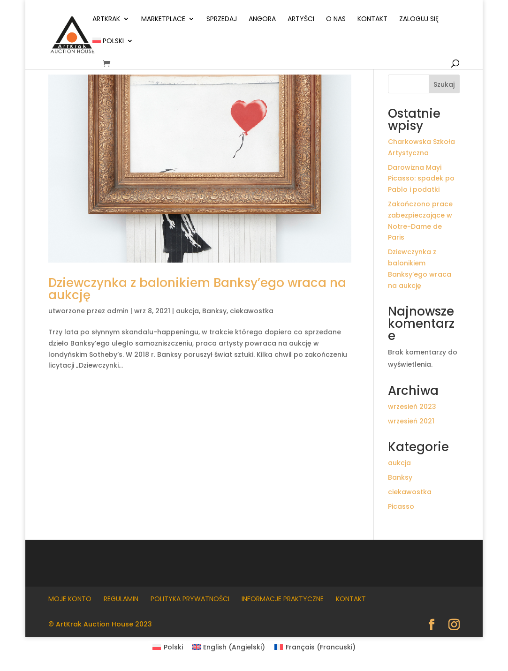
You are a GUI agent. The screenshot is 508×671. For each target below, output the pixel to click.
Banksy (214, 311)
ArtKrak (106, 19)
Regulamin (121, 598)
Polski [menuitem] (173, 647)
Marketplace (163, 19)
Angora (262, 19)
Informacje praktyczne (283, 598)
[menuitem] (112, 49)
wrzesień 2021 (411, 421)
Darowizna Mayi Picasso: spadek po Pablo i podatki (421, 179)
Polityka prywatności (190, 598)
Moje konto (69, 598)
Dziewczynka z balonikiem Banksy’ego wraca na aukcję (197, 288)
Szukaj (444, 84)
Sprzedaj (221, 19)
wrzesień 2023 (412, 406)
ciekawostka (251, 311)
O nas (336, 19)
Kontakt (372, 19)
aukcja (187, 311)
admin (118, 311)
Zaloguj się (419, 19)
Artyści (301, 19)
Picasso (401, 506)
